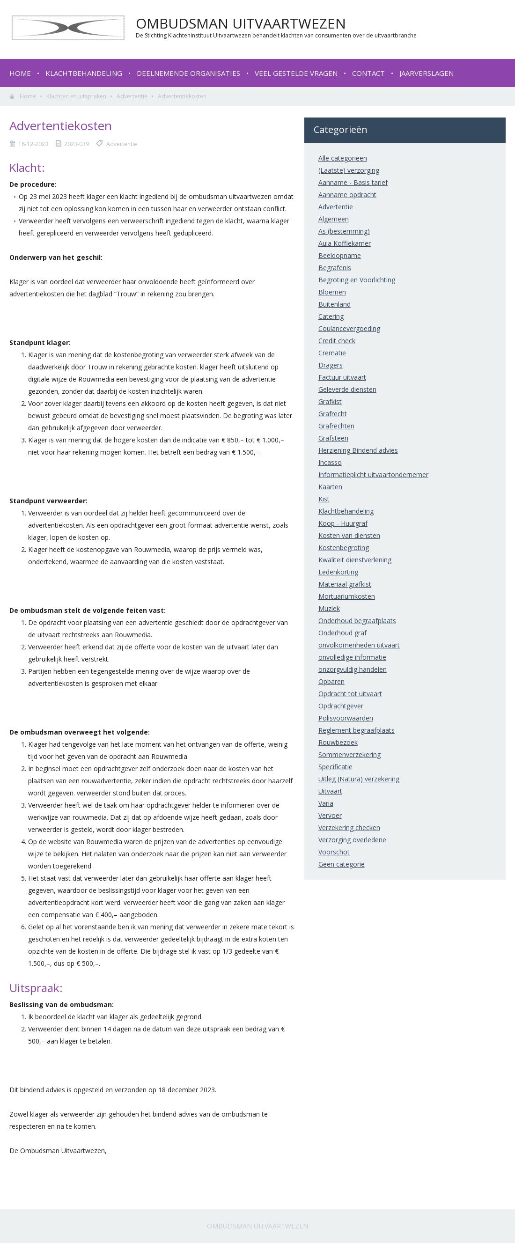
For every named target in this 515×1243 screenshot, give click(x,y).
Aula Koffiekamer (344, 243)
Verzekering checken (349, 827)
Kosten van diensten (349, 535)
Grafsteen (333, 438)
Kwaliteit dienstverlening (354, 559)
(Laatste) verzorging (348, 170)
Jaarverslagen (426, 73)
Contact (368, 73)
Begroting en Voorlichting (356, 279)
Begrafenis (334, 267)
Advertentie (132, 96)
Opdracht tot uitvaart (350, 693)
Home (20, 73)
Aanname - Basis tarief (353, 182)
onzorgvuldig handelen (352, 669)
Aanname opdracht (347, 194)
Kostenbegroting (343, 547)
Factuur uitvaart (342, 377)
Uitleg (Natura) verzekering (358, 778)
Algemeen (333, 218)
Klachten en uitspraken (76, 96)
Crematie (332, 352)
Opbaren (331, 681)
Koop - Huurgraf (343, 523)
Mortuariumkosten (346, 596)
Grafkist (330, 401)
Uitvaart (330, 791)
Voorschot (334, 851)
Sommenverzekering (349, 754)
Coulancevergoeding (349, 328)
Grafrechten (336, 425)
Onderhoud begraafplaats (357, 620)
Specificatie (335, 766)
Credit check (336, 340)
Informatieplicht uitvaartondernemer (373, 474)
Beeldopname (339, 255)
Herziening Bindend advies (358, 450)
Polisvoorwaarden (345, 717)
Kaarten (330, 486)
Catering (331, 316)
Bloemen (332, 291)
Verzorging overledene (352, 839)
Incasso (330, 462)
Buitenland (334, 304)
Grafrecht (332, 413)
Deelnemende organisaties (188, 73)
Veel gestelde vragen (296, 73)
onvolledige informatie (352, 657)
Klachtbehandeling (83, 73)
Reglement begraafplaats (356, 730)
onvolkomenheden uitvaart (359, 644)
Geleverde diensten (347, 389)
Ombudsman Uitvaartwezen (257, 1225)
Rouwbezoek (338, 742)
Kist (324, 498)
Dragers (330, 364)
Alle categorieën (342, 158)
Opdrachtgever (340, 705)
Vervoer (330, 815)
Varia (325, 803)
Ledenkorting (338, 571)
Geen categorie (341, 864)
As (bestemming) (344, 231)
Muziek (329, 608)
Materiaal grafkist (344, 584)
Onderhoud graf (342, 632)
